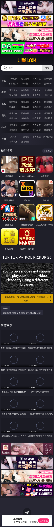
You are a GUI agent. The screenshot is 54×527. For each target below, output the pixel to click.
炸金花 (25, 83)
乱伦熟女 (37, 106)
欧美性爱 (48, 101)
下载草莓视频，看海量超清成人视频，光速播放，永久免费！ (27, 299)
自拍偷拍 (25, 90)
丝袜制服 (25, 95)
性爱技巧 (48, 129)
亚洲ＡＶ (13, 90)
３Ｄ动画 (48, 90)
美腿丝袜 (13, 118)
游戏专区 (48, 78)
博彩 (3, 80)
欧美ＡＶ (37, 90)
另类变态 (48, 106)
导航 (3, 138)
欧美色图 (37, 113)
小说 (3, 127)
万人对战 (37, 78)
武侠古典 (48, 125)
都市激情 (13, 125)
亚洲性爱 (13, 101)
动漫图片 (48, 113)
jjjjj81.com (27, 60)
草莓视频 (37, 136)
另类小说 (25, 129)
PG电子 (13, 78)
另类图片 (48, 118)
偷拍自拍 (25, 101)
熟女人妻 (13, 95)
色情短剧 (25, 141)
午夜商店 (25, 136)
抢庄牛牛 (48, 83)
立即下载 (44, 520)
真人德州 (25, 78)
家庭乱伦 (25, 125)
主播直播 (37, 95)
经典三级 (25, 106)
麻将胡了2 (13, 83)
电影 (3, 103)
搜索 (47, 67)
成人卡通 (37, 101)
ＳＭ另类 (48, 95)
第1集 (5, 308)
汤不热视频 (48, 136)
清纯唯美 (25, 118)
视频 (3, 92)
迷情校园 (13, 129)
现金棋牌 (37, 83)
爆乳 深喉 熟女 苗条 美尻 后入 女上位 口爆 (22, 312)
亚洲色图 (25, 113)
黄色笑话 (37, 129)
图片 (3, 115)
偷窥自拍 (13, 113)
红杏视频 (13, 141)
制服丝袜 (13, 106)
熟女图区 (37, 118)
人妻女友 (37, 125)
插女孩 (13, 136)
